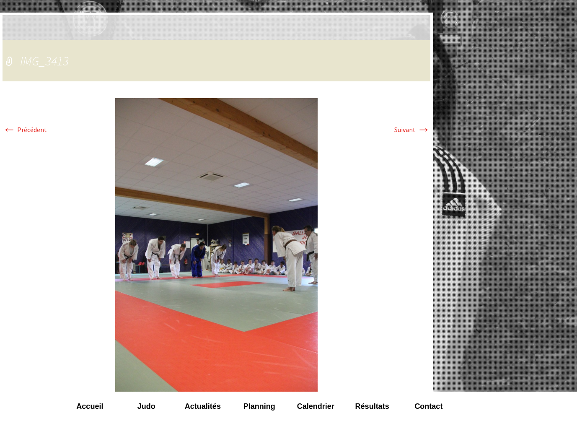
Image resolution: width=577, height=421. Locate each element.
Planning (259, 406)
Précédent (25, 129)
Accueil (89, 406)
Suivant (412, 129)
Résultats (372, 406)
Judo (146, 406)
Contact (428, 406)
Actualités (203, 406)
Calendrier (315, 406)
